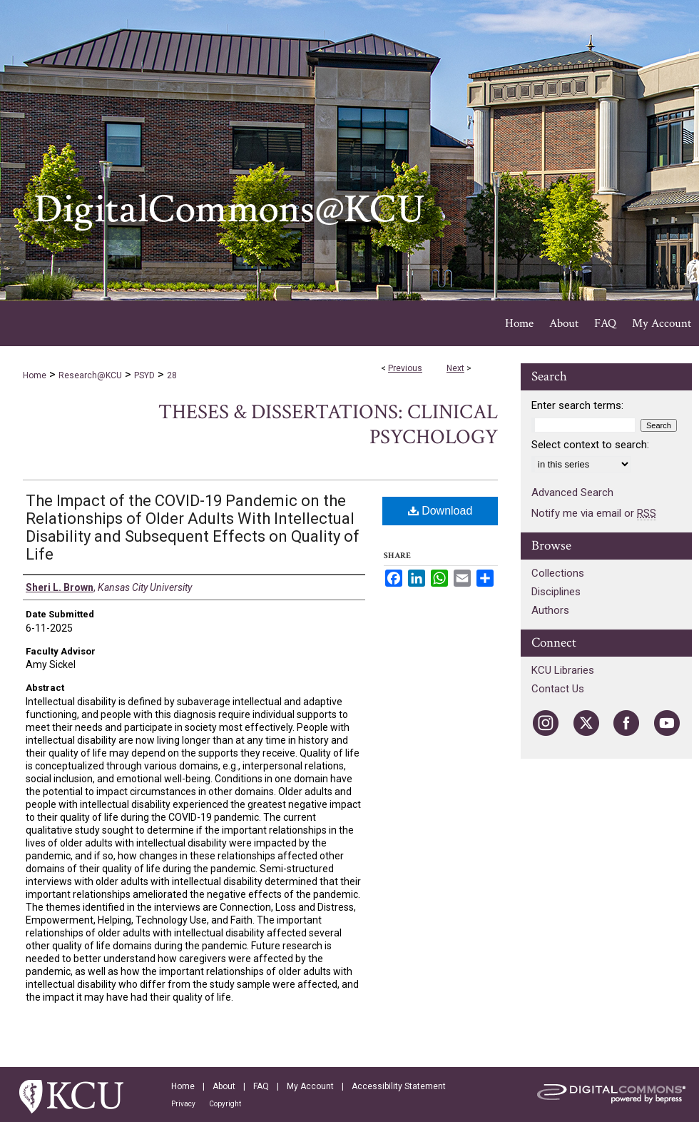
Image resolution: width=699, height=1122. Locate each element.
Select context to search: (590, 444)
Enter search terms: (577, 405)
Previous (405, 368)
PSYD (144, 375)
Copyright (225, 1104)
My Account (310, 1086)
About (224, 1086)
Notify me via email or (593, 513)
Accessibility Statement (399, 1086)
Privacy (183, 1104)
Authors (550, 610)
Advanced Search (572, 492)
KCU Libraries (562, 670)
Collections (557, 573)
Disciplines (556, 591)
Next (455, 368)
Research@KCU (90, 375)
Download (440, 511)
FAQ (261, 1086)
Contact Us (557, 688)
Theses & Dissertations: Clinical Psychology (328, 424)
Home (34, 375)
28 (172, 375)
